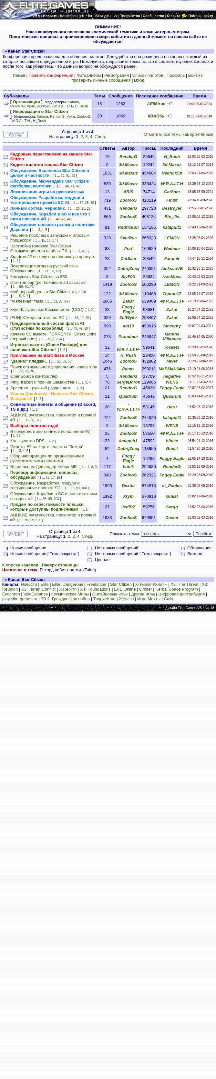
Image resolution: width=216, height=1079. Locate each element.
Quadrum (128, 396)
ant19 (128, 326)
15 (43, 240)
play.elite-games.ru (19, 598)
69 (21, 286)
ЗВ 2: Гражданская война (65, 598)
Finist (172, 200)
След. (100, 136)
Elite (44, 584)
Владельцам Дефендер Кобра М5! (43, 466)
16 (48, 240)
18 (76, 318)
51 (68, 175)
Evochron (11, 594)
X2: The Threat (184, 584)
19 (82, 318)
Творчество (104, 598)
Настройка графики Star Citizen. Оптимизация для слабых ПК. (41, 248)
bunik (128, 466)
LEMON (172, 237)
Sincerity (172, 326)
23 (26, 371)
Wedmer (172, 248)
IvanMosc (171, 276)
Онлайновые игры (110, 594)
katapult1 (172, 227)
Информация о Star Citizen (40, 111)
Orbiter (145, 589)
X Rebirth (68, 589)
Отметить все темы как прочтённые (178, 134)
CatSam (172, 191)
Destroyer (172, 208)
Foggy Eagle (128, 309)
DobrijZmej (128, 268)
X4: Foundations (95, 589)
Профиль (176, 75)
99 (78, 488)
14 (60, 339)
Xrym (31, 106)
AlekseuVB (172, 268)
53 (69, 361)
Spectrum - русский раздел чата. (41, 387)
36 (92, 203)
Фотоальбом (89, 75)
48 (75, 328)
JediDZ (128, 507)
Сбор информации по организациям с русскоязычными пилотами (47, 458)
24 (32, 371)
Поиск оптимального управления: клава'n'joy (53, 367)
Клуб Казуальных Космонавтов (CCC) (47, 309)
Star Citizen (121, 584)
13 (57, 271)
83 (60, 301)
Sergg (172, 507)
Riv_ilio (171, 216)
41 (72, 186)
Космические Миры (70, 594)
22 (88, 208)
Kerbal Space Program (176, 589)
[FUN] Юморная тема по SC (37, 317)
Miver (172, 361)
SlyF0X (128, 276)
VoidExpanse (35, 594)
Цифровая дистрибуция (181, 594)
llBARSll (156, 116)
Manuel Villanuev (172, 336)
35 (86, 203)
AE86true (156, 103)
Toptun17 (172, 293)
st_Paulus (172, 485)
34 (81, 203)
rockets (171, 347)
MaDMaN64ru (172, 368)
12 (52, 271)
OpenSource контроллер (34, 376)
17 (54, 240)
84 (66, 301)
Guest (172, 448)
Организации (26, 101)
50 (62, 175)
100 (84, 488)
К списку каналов (20, 565)
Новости (29, 584)
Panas (128, 368)
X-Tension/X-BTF (151, 584)
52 (73, 175)
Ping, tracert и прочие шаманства (42, 382)
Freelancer (97, 584)
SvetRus (128, 237)
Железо (126, 598)
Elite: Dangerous (67, 584)
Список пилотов (147, 75)
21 (83, 208)
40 (67, 186)
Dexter (128, 485)
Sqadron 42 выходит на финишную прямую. (52, 256)
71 (32, 286)
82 (55, 301)
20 (78, 208)
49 (81, 328)
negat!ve (171, 376)
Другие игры (143, 594)
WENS (172, 382)
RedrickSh (171, 173)
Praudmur (128, 336)
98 (72, 488)
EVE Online (125, 589)
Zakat (128, 301)
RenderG (17, 106)
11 (46, 271)
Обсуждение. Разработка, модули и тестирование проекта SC (45, 485)
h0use (172, 440)
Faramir (172, 258)
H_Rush (81, 106)
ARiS (128, 191)
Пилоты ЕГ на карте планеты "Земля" (47, 446)
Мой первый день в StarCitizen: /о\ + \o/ (48, 291)
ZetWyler (128, 317)
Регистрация (116, 75)
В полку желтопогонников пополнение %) (50, 431)
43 (63, 219)
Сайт (169, 598)
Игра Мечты (148, 598)
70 (26, 286)
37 (37, 420)
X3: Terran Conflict (38, 589)
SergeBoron (128, 382)
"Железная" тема (27, 301)
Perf (128, 248)
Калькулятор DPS (27, 440)
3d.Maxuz (128, 164)
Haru (172, 407)
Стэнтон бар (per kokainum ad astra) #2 (48, 282)
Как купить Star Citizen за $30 (38, 276)
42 (77, 186)
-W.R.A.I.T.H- (62, 106)
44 (68, 219)
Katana (73, 102)
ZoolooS (43, 106)
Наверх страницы (60, 565)
